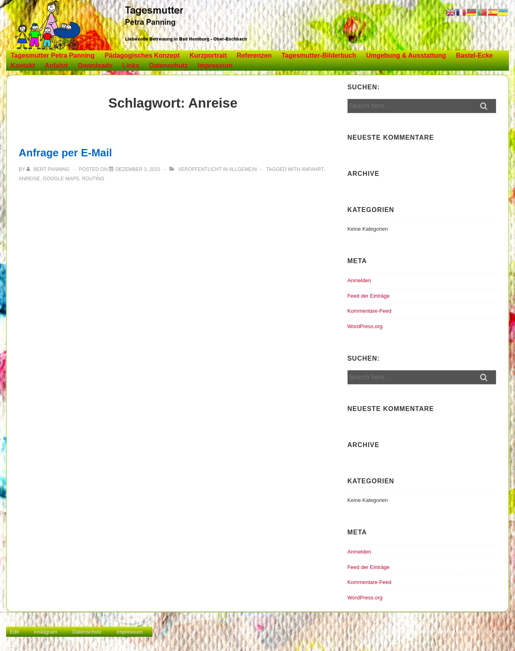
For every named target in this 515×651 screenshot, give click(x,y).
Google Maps (61, 179)
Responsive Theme (486, 631)
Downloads (95, 65)
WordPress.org (364, 326)
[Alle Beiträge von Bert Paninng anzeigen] (48, 169)
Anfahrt (56, 65)
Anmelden (359, 280)
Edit (14, 632)
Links (130, 65)
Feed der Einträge (368, 296)
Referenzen (254, 55)
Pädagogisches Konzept (142, 55)
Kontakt (23, 65)
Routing (93, 179)
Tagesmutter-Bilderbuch (318, 55)
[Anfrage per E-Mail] (137, 169)
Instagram (45, 632)
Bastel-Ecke (474, 55)
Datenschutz (168, 65)
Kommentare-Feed (369, 311)
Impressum (215, 65)
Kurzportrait (208, 55)
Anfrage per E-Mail (65, 153)
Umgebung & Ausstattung (406, 55)
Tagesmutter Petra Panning (53, 55)
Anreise (29, 179)
